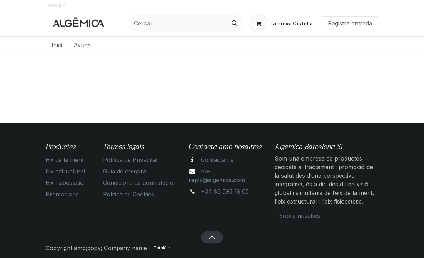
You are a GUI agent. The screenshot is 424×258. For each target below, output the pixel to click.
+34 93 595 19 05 (225, 191)
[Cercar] (234, 23)
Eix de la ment (65, 159)
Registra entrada (350, 23)
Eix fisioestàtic (64, 182)
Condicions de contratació (138, 182)
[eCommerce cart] (281, 23)
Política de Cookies (128, 194)
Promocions (62, 194)
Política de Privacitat (130, 159)
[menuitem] (57, 45)
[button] (212, 237)
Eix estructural (65, 171)
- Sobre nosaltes (297, 215)
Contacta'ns (217, 159)
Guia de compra (124, 171)
